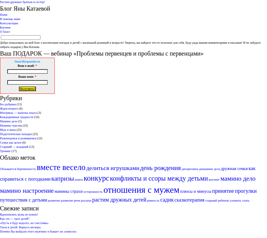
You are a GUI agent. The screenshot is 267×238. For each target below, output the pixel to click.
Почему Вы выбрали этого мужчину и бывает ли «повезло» (38, 231)
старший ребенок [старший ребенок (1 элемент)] (217, 200)
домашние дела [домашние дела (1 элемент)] (209, 169)
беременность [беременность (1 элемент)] (26, 169)
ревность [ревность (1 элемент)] (153, 200)
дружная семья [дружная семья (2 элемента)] (234, 168)
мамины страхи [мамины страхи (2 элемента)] (68, 191)
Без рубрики (8, 104)
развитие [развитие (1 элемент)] (54, 200)
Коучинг (5, 27)
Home (3, 14)
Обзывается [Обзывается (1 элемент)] (8, 169)
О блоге (5, 31)
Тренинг (5, 151)
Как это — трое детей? (14, 218)
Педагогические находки (16, 134)
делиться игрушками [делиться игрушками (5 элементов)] (113, 168)
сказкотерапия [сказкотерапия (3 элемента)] (190, 200)
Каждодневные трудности (16, 117)
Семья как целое (10, 142)
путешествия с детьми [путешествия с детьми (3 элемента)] (23, 200)
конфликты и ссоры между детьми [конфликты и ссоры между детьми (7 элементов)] (159, 178)
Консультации (9, 23)
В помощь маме (10, 19)
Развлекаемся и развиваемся (18, 138)
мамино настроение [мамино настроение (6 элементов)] (27, 190)
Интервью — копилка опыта (18, 112)
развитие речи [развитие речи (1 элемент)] (70, 200)
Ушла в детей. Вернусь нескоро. (20, 227)
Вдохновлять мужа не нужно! (19, 214)
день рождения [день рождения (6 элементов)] (160, 168)
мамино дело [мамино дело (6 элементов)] (238, 178)
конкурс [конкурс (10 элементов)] (96, 178)
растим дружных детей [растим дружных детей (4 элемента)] (119, 200)
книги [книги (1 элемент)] (79, 179)
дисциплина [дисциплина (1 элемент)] (190, 169)
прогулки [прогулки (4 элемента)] (246, 191)
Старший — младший (14, 146)
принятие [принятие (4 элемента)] (223, 191)
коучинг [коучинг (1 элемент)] (214, 179)
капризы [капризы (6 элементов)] (62, 178)
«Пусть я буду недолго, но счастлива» (24, 223)
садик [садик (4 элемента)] (167, 200)
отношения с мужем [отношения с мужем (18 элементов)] (141, 190)
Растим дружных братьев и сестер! (22, 2)
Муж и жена (8, 129)
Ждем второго (9, 108)
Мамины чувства (11, 125)
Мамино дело (8, 121)
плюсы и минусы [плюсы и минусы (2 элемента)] (195, 191)
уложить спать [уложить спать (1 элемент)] (239, 200)
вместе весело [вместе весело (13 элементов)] (61, 167)
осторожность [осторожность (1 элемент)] (92, 191)
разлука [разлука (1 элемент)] (86, 200)
